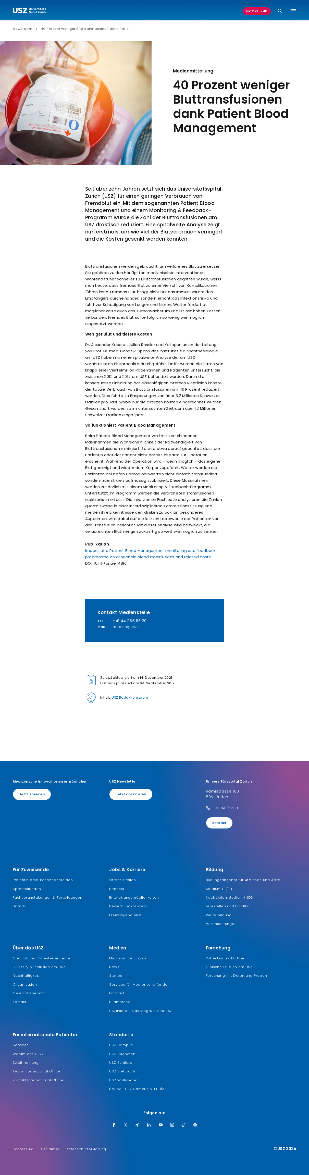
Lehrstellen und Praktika (228, 906)
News (114, 966)
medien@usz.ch (127, 626)
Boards (19, 906)
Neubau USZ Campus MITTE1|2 (136, 1088)
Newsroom (22, 29)
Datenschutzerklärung (86, 1149)
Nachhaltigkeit (26, 975)
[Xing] (137, 1125)
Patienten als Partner (225, 958)
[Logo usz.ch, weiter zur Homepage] (29, 11)
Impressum (23, 1149)
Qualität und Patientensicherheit (43, 958)
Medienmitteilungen (127, 958)
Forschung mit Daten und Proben (236, 975)
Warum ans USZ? (28, 1054)
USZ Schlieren (121, 1062)
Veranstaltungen (221, 923)
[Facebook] (114, 1125)
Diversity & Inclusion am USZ (39, 966)
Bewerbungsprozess (128, 906)
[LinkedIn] (149, 1125)
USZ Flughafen (122, 1054)
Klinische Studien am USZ (229, 966)
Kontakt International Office (38, 1080)
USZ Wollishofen (124, 1080)
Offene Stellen (122, 879)
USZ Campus (121, 1045)
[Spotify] (195, 1125)
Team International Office (36, 1071)
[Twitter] (125, 1125)
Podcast (116, 993)
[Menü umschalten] (293, 11)
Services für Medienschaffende (138, 984)
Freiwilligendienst (125, 915)
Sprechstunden (27, 888)
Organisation (25, 984)
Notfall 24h (256, 11)
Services (21, 1045)
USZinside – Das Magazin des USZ (140, 1010)
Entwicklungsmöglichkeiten (134, 897)
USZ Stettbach (122, 1071)
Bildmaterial (120, 1001)
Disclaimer (49, 1149)
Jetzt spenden (32, 794)
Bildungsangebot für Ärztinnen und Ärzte (243, 879)
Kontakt (219, 822)
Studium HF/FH (219, 888)
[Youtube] (161, 1125)
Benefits (116, 888)
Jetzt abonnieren (131, 794)
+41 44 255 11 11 (227, 808)
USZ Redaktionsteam (130, 697)
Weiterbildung (219, 915)
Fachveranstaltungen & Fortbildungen (47, 897)
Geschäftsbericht (29, 993)
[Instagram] (172, 1125)
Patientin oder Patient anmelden (43, 879)
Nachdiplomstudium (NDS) (230, 897)
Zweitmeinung (26, 1062)
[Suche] (280, 11)
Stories (115, 975)
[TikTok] (184, 1125)
